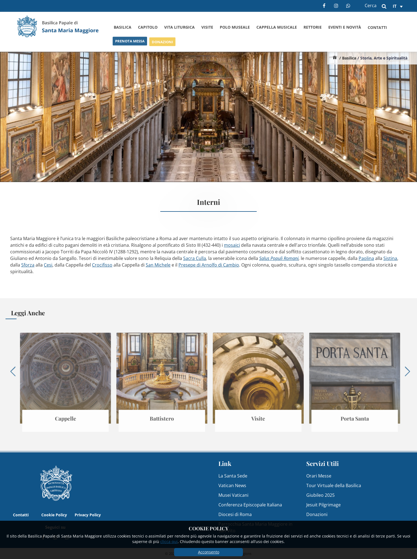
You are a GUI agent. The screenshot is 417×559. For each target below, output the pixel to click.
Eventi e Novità (344, 28)
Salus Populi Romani (279, 258)
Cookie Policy (54, 514)
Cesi (48, 265)
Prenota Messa (130, 42)
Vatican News (232, 485)
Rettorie (313, 27)
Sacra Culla (194, 258)
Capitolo (148, 27)
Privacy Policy (88, 514)
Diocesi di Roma (235, 514)
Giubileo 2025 (320, 495)
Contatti (377, 28)
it (395, 6)
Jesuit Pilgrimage (323, 505)
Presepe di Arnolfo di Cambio (208, 265)
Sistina (390, 258)
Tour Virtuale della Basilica (333, 485)
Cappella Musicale (276, 27)
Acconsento (208, 552)
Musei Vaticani (233, 495)
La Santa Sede (232, 476)
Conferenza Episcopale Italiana (250, 505)
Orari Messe (318, 476)
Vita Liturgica (179, 27)
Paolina (366, 258)
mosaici (232, 245)
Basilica (122, 27)
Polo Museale (235, 27)
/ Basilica (347, 58)
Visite (207, 27)
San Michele (158, 265)
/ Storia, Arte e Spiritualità (382, 58)
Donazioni (162, 43)
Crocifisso (102, 265)
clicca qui (169, 541)
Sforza (27, 265)
